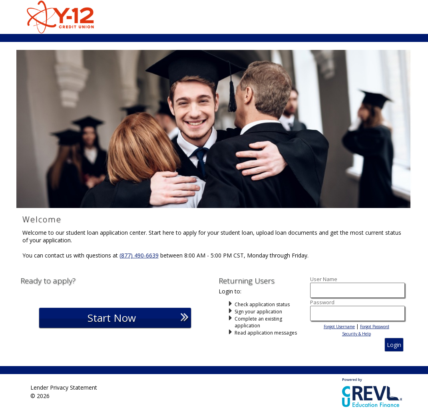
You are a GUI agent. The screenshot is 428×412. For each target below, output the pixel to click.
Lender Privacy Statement (63, 387)
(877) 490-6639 (139, 255)
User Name (323, 279)
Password (322, 302)
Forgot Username (339, 326)
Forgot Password (374, 326)
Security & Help (356, 334)
